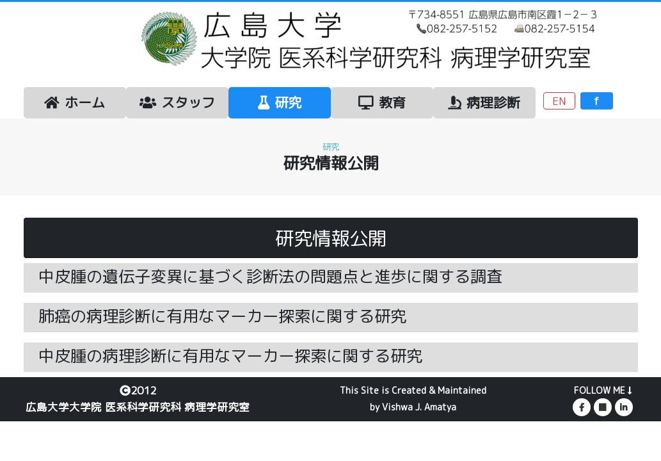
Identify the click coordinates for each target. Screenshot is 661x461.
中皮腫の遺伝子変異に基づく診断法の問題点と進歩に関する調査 (270, 276)
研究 (279, 102)
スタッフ (177, 102)
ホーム (74, 102)
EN (559, 100)
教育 (382, 102)
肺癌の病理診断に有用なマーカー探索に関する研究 (222, 316)
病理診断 (484, 102)
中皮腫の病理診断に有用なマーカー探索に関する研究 (230, 355)
